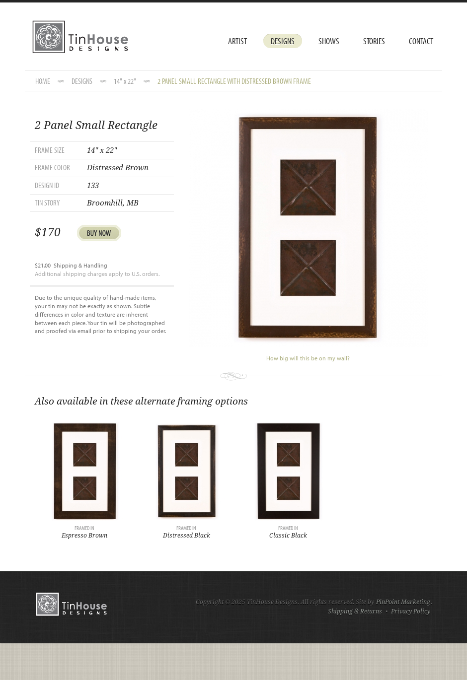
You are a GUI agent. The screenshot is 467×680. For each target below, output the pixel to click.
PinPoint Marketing (403, 602)
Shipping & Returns (355, 611)
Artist (237, 41)
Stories (374, 41)
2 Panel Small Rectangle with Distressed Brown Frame (234, 81)
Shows (328, 41)
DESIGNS (82, 81)
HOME (42, 81)
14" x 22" (125, 81)
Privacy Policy (410, 611)
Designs (283, 41)
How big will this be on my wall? (308, 358)
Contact (421, 41)
